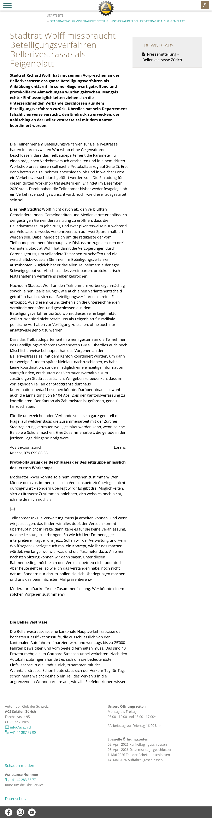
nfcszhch (21, 727)
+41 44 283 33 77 (23, 779)
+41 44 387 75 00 (23, 732)
